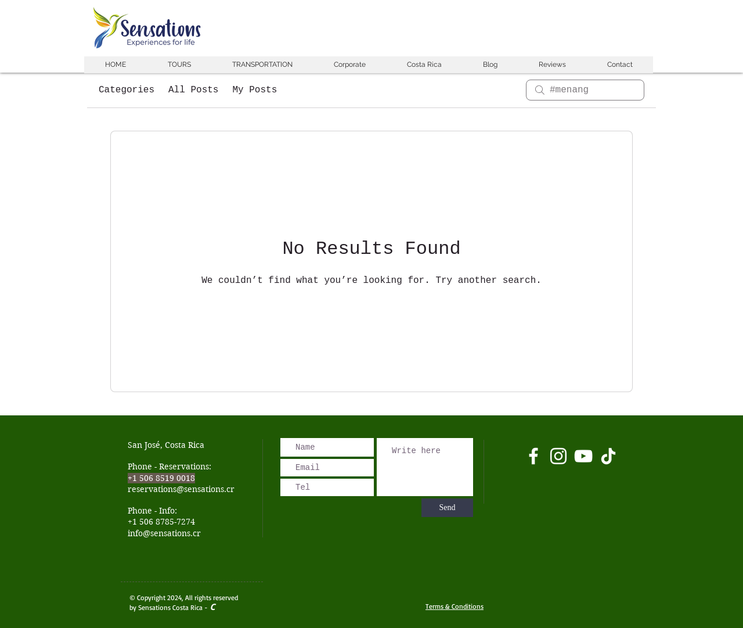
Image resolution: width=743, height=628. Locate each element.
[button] (178, 64)
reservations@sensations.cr (181, 489)
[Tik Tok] (608, 456)
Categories (126, 90)
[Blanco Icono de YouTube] (583, 456)
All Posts (193, 90)
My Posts (254, 90)
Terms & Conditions (454, 606)
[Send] (447, 507)
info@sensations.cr (164, 533)
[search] (585, 90)
